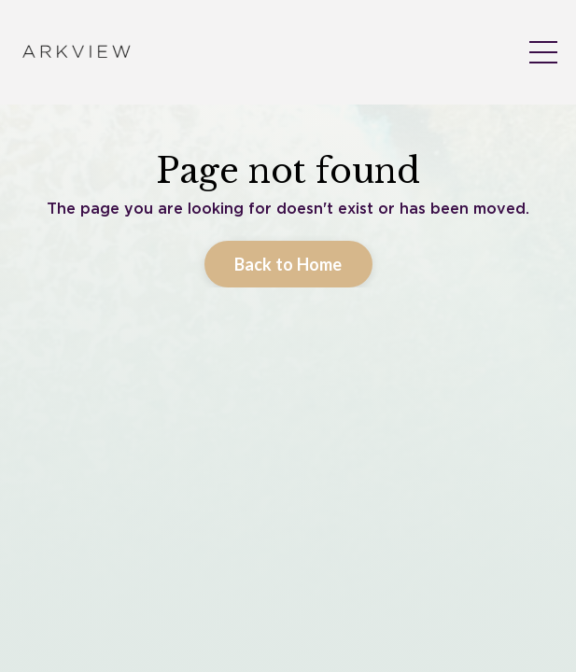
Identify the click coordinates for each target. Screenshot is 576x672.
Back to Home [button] (288, 433)
